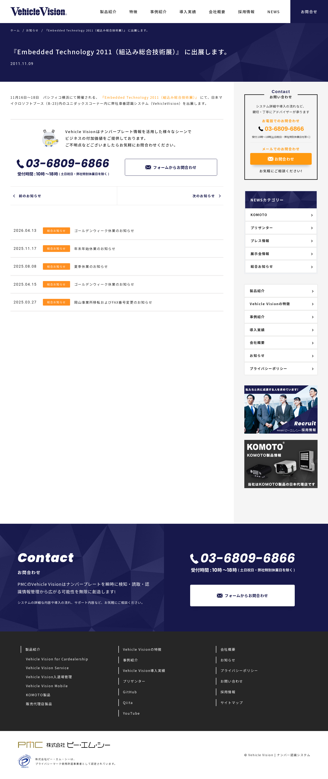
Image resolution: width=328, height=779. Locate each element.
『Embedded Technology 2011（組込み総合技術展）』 (150, 97)
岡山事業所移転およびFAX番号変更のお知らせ (113, 302)
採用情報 (246, 11)
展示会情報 (260, 253)
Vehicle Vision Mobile (47, 685)
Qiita (128, 702)
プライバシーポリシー (268, 368)
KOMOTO (259, 214)
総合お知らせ (56, 231)
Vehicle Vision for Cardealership (57, 658)
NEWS (273, 11)
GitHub (130, 691)
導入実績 (187, 11)
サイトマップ (231, 702)
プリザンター (262, 227)
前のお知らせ (30, 195)
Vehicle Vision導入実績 (144, 670)
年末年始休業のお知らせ (95, 248)
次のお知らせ (203, 195)
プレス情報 (260, 240)
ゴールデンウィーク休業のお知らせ (104, 230)
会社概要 (217, 11)
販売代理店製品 (39, 703)
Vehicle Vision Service (47, 667)
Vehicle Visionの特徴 (270, 303)
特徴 (133, 11)
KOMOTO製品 (38, 694)
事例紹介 (158, 11)
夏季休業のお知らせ (91, 266)
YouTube (131, 713)
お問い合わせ (231, 681)
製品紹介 (108, 11)
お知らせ (257, 355)
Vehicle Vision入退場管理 (49, 676)
